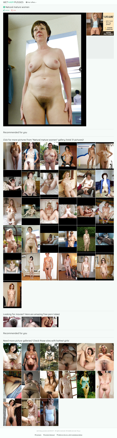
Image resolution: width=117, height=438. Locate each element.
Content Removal (49, 435)
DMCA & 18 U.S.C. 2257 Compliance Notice (69, 435)
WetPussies (13, 2)
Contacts (38, 435)
